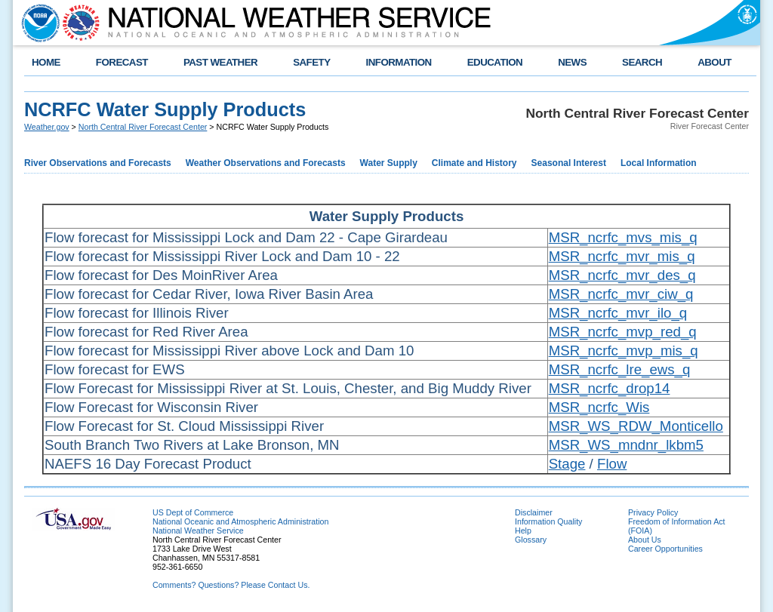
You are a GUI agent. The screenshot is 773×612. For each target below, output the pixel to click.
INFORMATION (399, 62)
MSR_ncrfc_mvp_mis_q (623, 350)
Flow (612, 464)
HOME (46, 62)
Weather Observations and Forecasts (266, 163)
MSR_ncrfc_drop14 (609, 388)
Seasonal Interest (568, 163)
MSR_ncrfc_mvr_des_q (622, 275)
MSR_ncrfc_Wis (599, 407)
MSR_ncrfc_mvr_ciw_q (621, 294)
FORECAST (122, 62)
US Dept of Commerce (192, 512)
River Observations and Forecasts (97, 163)
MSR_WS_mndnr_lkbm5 (626, 445)
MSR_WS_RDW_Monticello (636, 426)
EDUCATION (494, 62)
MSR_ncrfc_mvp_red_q (623, 332)
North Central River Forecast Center (143, 126)
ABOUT (714, 62)
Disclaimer (534, 512)
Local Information (659, 163)
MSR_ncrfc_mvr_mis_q (622, 256)
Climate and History (474, 163)
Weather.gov (46, 126)
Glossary (531, 539)
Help (523, 530)
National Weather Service (198, 530)
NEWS (572, 62)
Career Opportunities (665, 548)
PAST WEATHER (220, 62)
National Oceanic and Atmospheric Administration (240, 521)
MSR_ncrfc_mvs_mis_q (623, 237)
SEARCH (642, 62)
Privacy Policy (653, 512)
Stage (567, 464)
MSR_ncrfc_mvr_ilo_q (618, 313)
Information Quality (548, 521)
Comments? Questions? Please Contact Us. (231, 584)
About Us (644, 539)
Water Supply (388, 163)
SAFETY (311, 62)
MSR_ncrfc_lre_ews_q (620, 369)
